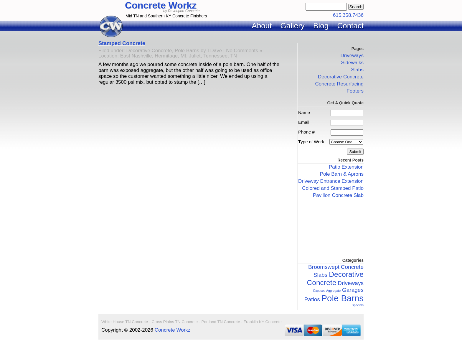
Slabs (357, 70)
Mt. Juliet (191, 56)
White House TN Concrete (124, 322)
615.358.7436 (348, 15)
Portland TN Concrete (220, 322)
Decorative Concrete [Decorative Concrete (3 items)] (335, 278)
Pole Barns (187, 50)
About (262, 25)
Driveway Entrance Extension (331, 181)
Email (303, 122)
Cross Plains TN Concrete (175, 322)
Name (304, 112)
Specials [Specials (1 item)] (358, 305)
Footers (355, 91)
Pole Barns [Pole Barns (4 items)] (342, 298)
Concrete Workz (161, 5)
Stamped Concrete (121, 43)
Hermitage (166, 56)
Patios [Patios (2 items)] (312, 299)
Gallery (292, 25)
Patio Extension (346, 167)
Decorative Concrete (149, 50)
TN (233, 56)
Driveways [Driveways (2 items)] (351, 283)
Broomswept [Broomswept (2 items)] (323, 267)
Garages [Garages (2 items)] (353, 290)
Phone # (306, 131)
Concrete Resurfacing (339, 84)
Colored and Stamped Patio (333, 188)
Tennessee (215, 56)
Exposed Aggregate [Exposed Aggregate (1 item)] (327, 290)
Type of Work (311, 141)
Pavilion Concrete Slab (338, 195)
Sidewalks (352, 62)
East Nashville (136, 56)
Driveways (352, 55)
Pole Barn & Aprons (342, 174)
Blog (321, 25)
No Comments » (244, 50)
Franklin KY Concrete (263, 322)
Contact (350, 25)
